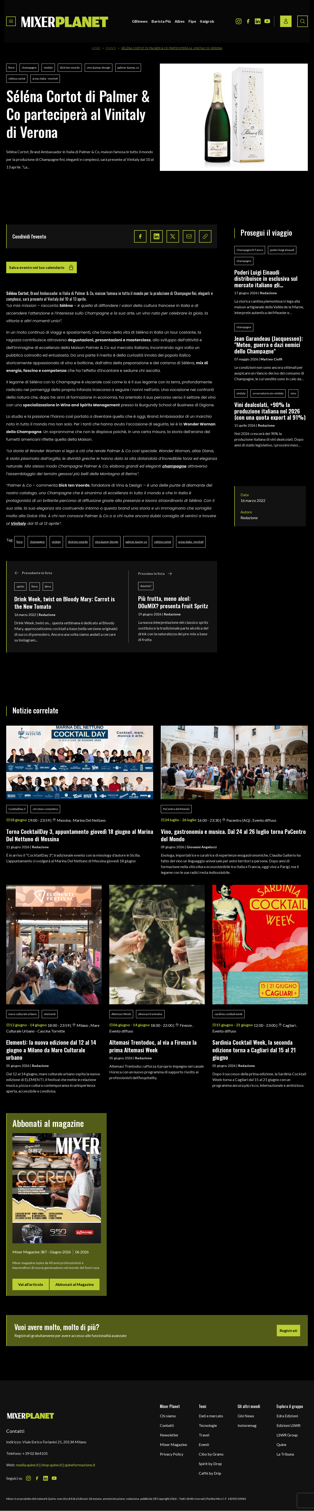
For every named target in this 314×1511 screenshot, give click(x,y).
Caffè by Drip (210, 1473)
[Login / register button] (286, 21)
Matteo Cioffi (271, 359)
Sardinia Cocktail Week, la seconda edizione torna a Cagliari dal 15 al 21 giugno (254, 1049)
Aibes (180, 21)
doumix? (145, 586)
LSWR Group (287, 1435)
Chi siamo (168, 1415)
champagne (29, 67)
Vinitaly (18, 523)
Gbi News (246, 1415)
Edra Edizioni (287, 1415)
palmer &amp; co (128, 67)
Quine (281, 1444)
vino (293, 393)
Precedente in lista (33, 573)
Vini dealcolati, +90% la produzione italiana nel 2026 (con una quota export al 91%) (270, 410)
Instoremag (247, 1425)
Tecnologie (208, 1425)
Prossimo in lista (155, 573)
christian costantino (45, 809)
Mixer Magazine (173, 1444)
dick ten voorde (70, 67)
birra (48, 586)
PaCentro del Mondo (176, 809)
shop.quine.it (51, 1464)
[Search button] (302, 21)
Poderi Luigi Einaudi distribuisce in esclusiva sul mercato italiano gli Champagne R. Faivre (266, 278)
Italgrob (207, 21)
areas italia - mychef (45, 78)
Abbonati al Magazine (74, 1284)
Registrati (288, 1330)
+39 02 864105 (35, 1453)
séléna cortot (16, 78)
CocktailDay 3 (17, 809)
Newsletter (169, 1435)
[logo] (65, 21)
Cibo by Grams (211, 1454)
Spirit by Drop (210, 1463)
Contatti (167, 1425)
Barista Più (161, 21)
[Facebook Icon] (248, 21)
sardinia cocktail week (228, 1014)
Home (96, 48)
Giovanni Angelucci (202, 847)
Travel (204, 1435)
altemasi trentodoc (150, 1014)
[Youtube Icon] (267, 21)
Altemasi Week (121, 1014)
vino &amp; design (98, 67)
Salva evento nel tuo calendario (41, 267)
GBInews (140, 21)
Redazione (47, 615)
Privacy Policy (171, 1454)
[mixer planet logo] (30, 1415)
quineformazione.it (79, 1464)
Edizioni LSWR (288, 1425)
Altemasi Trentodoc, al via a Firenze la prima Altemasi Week (153, 1046)
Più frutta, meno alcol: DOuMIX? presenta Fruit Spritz (173, 602)
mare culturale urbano (22, 1014)
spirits (20, 586)
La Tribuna (285, 1454)
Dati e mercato (211, 1415)
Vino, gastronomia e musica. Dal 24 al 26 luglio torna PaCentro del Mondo (233, 835)
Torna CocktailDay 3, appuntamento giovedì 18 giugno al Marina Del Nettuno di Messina (79, 835)
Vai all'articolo (30, 1284)
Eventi (111, 48)
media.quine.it (27, 1464)
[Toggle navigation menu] (11, 21)
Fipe (192, 21)
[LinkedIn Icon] (258, 21)
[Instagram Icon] (238, 21)
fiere (11, 67)
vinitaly (48, 67)
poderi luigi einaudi (282, 250)
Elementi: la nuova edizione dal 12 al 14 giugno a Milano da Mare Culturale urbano (51, 1049)
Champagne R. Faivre (249, 250)
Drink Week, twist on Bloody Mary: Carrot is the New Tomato (64, 602)
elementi (50, 1014)
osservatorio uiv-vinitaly (268, 393)
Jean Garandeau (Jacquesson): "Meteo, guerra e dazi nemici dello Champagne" (268, 344)
